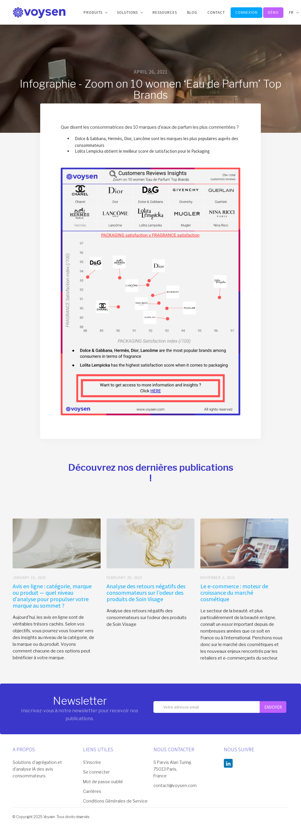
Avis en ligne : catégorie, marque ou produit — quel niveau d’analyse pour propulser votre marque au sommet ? (52, 596)
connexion (246, 12)
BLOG (192, 12)
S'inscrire (92, 762)
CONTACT (216, 12)
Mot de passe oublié (103, 781)
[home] (39, 12)
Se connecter (96, 771)
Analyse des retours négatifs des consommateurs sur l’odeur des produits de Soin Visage (145, 592)
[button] (95, 12)
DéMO (273, 12)
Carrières (92, 791)
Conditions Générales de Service (115, 800)
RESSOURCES (165, 12)
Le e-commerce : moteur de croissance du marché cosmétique (234, 592)
